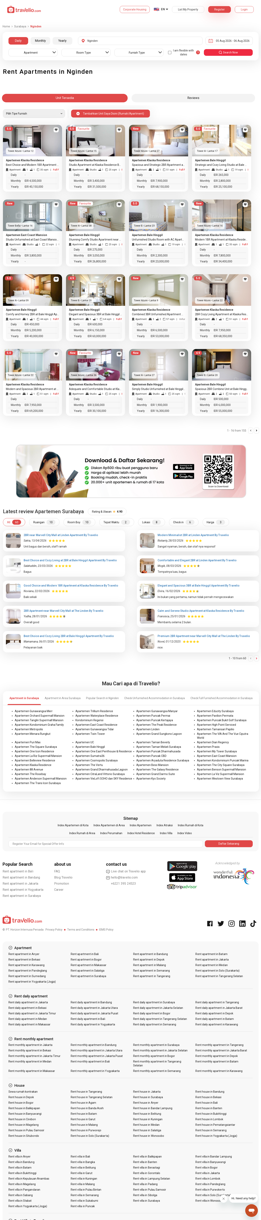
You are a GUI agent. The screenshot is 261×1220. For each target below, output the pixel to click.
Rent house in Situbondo (23, 1135)
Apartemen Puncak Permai (153, 715)
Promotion (61, 883)
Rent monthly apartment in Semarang (157, 1071)
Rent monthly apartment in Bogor (154, 1056)
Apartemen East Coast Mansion (217, 755)
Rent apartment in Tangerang (151, 976)
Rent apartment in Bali (18, 871)
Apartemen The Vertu (89, 765)
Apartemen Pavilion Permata (215, 715)
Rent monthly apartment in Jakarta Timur (34, 1056)
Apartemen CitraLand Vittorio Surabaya (100, 774)
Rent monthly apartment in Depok (216, 1056)
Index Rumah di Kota (190, 825)
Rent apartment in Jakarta (20, 883)
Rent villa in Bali (80, 1156)
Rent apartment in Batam (211, 954)
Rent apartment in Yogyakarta (23, 890)
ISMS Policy (106, 929)
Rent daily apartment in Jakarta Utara (94, 1007)
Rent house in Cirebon (22, 1119)
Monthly (40, 41)
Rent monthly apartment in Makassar (31, 1071)
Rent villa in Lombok (207, 1178)
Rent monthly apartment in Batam (216, 1061)
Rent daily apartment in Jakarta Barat (218, 1007)
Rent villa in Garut (81, 1173)
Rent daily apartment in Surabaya (154, 1002)
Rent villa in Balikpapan (147, 1156)
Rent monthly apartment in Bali (90, 1061)
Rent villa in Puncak (83, 1206)
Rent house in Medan (146, 1124)
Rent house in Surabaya (148, 1097)
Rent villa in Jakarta (207, 1173)
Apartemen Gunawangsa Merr (34, 711)
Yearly (62, 41)
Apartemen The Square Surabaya (36, 746)
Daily (18, 41)
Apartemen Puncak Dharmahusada (158, 751)
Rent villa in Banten (145, 1162)
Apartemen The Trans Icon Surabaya (38, 783)
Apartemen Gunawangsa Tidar (94, 729)
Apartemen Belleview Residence (35, 760)
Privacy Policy (54, 929)
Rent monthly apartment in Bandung (93, 1045)
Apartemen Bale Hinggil (90, 746)
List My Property (188, 9)
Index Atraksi (165, 825)
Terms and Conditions (80, 929)
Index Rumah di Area (82, 833)
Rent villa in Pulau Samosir (149, 1189)
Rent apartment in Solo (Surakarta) (217, 970)
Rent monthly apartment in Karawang (218, 1071)
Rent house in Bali (206, 1102)
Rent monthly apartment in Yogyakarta (95, 1071)
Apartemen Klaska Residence (33, 765)
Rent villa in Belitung (83, 1167)
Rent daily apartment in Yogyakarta (93, 1024)
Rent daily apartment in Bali (88, 1018)
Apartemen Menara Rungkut (32, 733)
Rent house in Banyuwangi (25, 1113)
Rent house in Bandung (209, 1091)
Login (244, 9)
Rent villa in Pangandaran (24, 1189)
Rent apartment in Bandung (21, 877)
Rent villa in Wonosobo (209, 1200)
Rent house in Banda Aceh (87, 1108)
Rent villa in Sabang (20, 1195)
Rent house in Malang (84, 1124)
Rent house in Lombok (209, 1119)
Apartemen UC (84, 742)
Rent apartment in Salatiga (87, 970)
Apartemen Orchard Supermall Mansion (39, 715)
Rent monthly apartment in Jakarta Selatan (160, 1050)
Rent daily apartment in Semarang (154, 1024)
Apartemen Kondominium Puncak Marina (222, 760)
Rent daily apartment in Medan (27, 1018)
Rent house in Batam (84, 1113)
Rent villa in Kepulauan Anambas (28, 1178)
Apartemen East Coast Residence (96, 724)
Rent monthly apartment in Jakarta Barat (221, 1050)
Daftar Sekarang (228, 843)
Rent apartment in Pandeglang (27, 970)
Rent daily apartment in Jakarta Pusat (94, 1013)
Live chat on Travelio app (126, 871)
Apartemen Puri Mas (28, 742)
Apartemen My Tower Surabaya (217, 751)
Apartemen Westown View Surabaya (220, 778)
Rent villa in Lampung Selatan (151, 1178)
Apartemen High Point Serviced (216, 724)
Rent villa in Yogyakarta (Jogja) (27, 1206)
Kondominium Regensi (89, 720)
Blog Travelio (63, 877)
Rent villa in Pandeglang (210, 1184)
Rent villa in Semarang (85, 1195)
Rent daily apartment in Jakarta (28, 1002)
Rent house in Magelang (23, 1124)
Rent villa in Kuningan (84, 1178)
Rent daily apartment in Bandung (91, 1002)
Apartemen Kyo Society (151, 778)
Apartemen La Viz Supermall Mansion (220, 774)
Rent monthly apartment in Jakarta (30, 1045)
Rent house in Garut (83, 1119)
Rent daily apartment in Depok (214, 1013)
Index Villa (166, 833)
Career (58, 890)
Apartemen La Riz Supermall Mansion (38, 755)
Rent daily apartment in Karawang (216, 1024)
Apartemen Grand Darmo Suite (155, 774)
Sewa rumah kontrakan (23, 1091)
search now (228, 52)
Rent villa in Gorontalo (146, 1173)
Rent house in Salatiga (147, 1130)
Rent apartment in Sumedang (27, 976)
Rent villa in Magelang (22, 1184)
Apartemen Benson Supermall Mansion (221, 769)
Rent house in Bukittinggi (210, 1113)
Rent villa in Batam (20, 1167)
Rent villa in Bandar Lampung (213, 1156)
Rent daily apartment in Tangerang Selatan (160, 1018)
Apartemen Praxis (208, 746)
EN (163, 9)
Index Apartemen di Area (109, 825)
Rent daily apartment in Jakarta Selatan (158, 1007)
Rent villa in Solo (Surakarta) (213, 1195)
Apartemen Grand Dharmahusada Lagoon (101, 769)
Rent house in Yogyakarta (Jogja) (216, 1135)
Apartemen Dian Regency (213, 742)
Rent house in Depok (21, 1097)
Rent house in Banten (208, 1108)
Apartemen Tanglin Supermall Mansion (39, 720)
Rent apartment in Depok (148, 959)
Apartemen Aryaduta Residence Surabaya (162, 760)
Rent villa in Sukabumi (84, 1200)
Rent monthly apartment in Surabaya (156, 1045)
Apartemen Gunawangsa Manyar (157, 711)
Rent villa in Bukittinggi (22, 1173)
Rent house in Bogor (21, 1102)
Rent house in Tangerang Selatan (91, 1097)
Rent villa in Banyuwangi (210, 1162)
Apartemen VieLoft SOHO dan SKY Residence (103, 778)
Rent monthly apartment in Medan (30, 1061)
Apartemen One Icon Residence (34, 751)
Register (219, 9)
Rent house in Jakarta (147, 1091)
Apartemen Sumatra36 (90, 755)
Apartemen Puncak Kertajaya (154, 720)
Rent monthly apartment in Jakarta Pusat (97, 1056)
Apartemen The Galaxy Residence (157, 769)
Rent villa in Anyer (19, 1156)
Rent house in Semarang (210, 1130)
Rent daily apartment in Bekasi (27, 1007)
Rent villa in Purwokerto (210, 1189)
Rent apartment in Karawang (26, 965)
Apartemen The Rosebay (30, 774)
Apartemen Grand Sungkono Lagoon (159, 733)
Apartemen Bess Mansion (152, 765)
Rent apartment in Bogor (86, 959)
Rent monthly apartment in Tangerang (219, 1045)
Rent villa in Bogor (206, 1167)
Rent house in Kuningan (148, 1119)
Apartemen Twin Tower (90, 733)
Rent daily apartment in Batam (214, 1018)
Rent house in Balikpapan (24, 1108)
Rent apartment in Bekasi (24, 959)
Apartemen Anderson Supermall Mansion (41, 778)
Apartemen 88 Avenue (29, 769)
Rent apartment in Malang (149, 965)
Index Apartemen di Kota (73, 825)
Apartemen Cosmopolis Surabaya (96, 760)
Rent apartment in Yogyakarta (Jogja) (32, 981)
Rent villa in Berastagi (146, 1167)
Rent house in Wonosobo (148, 1135)
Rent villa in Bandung (21, 1162)
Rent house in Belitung (147, 1113)
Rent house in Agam (83, 1102)
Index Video (184, 833)
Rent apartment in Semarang (151, 970)
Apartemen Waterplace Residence (96, 715)
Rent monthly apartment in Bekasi (29, 1050)
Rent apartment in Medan (211, 965)
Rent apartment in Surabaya (22, 896)
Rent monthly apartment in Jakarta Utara (96, 1050)
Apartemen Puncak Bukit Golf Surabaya (221, 720)
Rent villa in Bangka (83, 1162)
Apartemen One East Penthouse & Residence (103, 751)
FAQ (57, 871)
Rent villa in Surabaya (146, 1200)
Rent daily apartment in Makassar (29, 1024)
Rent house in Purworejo (86, 1130)
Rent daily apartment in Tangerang (217, 1002)
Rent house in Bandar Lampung (152, 1108)
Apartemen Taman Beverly (153, 742)
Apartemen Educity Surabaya (215, 711)
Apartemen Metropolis (29, 729)
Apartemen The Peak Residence (156, 724)
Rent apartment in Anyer (23, 954)
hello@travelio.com (122, 878)
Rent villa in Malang (83, 1184)
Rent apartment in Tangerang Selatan (219, 976)
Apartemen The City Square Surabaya (220, 765)
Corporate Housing (134, 9)
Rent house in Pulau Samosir (26, 1130)
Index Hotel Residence (141, 833)
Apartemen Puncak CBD (151, 755)
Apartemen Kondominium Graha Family (39, 724)
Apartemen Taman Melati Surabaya (158, 746)
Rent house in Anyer (145, 1102)
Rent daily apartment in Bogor (151, 1013)
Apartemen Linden (148, 729)
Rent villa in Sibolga (145, 1195)
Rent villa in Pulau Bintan (86, 1189)
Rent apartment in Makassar (88, 965)
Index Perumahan (111, 833)
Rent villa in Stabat (20, 1200)
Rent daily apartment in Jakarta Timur (32, 1013)
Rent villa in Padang (145, 1184)
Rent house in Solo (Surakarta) (90, 1135)
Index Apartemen (140, 825)
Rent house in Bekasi (208, 1097)
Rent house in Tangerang (86, 1091)
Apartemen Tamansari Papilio (215, 729)
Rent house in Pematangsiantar (215, 1124)
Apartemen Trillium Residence (94, 711)
